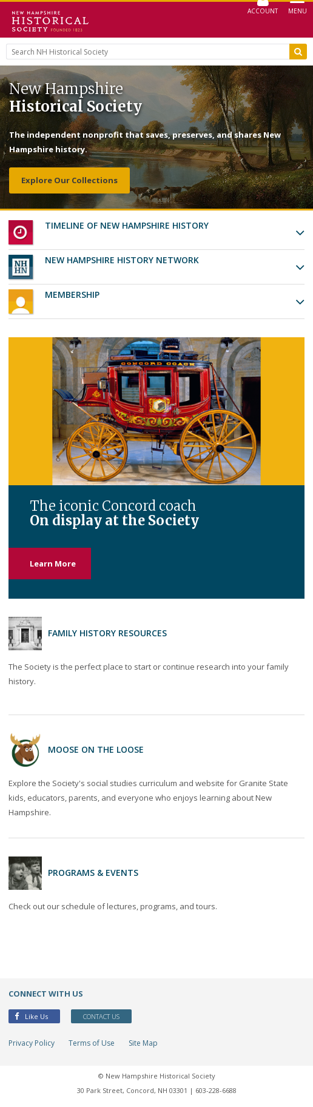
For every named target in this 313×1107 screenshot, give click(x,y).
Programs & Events (93, 872)
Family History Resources (107, 633)
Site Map (143, 1043)
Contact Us (101, 1016)
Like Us (31, 1016)
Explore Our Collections (69, 180)
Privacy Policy (31, 1043)
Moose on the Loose (96, 749)
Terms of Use (92, 1043)
